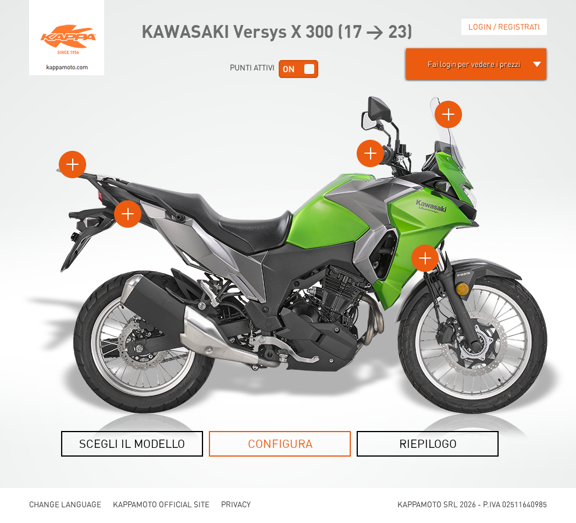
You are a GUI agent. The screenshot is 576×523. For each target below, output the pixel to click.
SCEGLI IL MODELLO (132, 443)
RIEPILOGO (428, 443)
